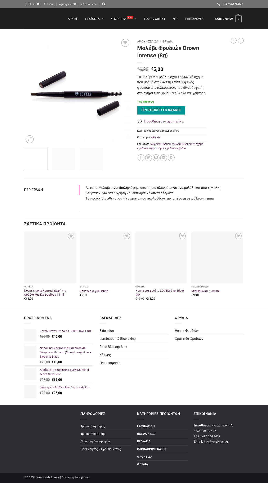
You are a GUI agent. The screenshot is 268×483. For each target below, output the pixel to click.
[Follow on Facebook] (26, 4)
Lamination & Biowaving (117, 339)
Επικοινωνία (194, 19)
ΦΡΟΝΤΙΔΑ (144, 457)
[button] (49, 4)
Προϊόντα (94, 19)
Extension (106, 331)
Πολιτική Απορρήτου (75, 477)
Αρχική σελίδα (147, 41)
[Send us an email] (34, 4)
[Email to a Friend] (156, 157)
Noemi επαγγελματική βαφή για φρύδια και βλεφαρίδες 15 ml (45, 292)
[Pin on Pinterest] (163, 157)
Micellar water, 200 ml (205, 291)
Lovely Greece (155, 19)
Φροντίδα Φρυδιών (189, 339)
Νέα (175, 19)
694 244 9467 (211, 436)
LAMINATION (146, 426)
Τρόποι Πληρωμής (93, 426)
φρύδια (181, 148)
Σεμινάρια (124, 19)
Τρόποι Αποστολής (93, 434)
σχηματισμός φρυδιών (162, 148)
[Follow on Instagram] (30, 4)
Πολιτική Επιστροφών (96, 441)
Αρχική (73, 19)
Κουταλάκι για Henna (94, 291)
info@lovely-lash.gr (216, 441)
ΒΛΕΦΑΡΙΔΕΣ (146, 434)
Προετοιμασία (110, 363)
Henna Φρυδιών (187, 331)
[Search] (103, 4)
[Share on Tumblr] (171, 157)
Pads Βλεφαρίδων (113, 347)
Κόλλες (105, 355)
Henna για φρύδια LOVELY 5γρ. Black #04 (159, 292)
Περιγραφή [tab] (33, 190)
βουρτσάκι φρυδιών (161, 144)
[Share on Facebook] (141, 157)
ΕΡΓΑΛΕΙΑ (143, 441)
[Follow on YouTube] (38, 4)
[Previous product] (241, 41)
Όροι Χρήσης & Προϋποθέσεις (101, 449)
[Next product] (234, 41)
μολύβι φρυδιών (185, 144)
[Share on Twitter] (148, 157)
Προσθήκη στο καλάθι (161, 110)
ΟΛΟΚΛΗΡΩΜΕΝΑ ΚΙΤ (151, 449)
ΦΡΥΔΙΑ (167, 41)
